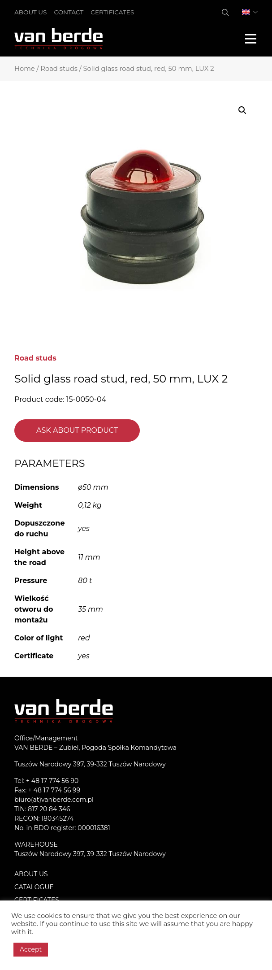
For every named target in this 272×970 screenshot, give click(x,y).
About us (30, 12)
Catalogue (34, 887)
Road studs (59, 69)
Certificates (112, 12)
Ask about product (77, 430)
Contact (68, 12)
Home (24, 69)
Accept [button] (31, 949)
